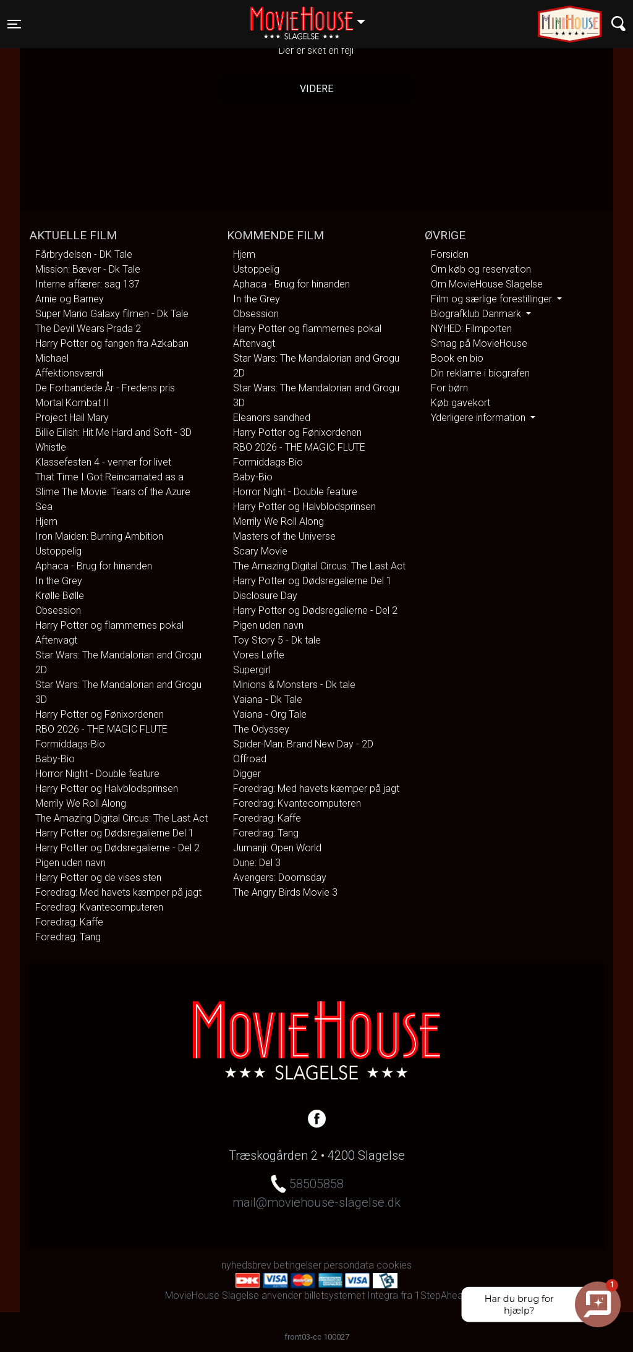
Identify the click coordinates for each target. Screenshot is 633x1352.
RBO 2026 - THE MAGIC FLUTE (101, 729)
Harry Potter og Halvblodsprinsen (106, 788)
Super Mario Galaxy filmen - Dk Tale (112, 314)
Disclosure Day (265, 596)
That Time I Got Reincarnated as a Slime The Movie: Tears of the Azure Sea (112, 491)
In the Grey (58, 581)
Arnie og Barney (69, 299)
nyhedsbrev (246, 1265)
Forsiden (450, 254)
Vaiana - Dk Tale (267, 699)
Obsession (58, 610)
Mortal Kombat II (72, 403)
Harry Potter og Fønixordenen (99, 714)
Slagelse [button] (313, 16)
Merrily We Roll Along (80, 803)
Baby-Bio (55, 759)
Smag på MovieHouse (479, 343)
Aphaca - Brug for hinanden (93, 566)
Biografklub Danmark (477, 314)
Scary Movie (260, 551)
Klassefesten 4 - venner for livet (103, 462)
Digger (247, 774)
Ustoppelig (58, 551)
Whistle (50, 447)
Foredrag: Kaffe (69, 922)
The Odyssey (261, 729)
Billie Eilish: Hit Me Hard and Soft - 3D (113, 432)
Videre (316, 89)
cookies (394, 1265)
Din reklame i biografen (480, 373)
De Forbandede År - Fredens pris (105, 388)
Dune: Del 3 (257, 863)
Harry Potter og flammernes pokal (109, 625)
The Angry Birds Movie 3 (285, 892)
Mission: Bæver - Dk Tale (87, 269)
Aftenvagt (56, 640)
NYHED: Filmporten (471, 328)
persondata (349, 1265)
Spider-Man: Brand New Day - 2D (303, 744)
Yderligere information (479, 417)
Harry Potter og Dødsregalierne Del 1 (114, 833)
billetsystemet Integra (351, 1295)
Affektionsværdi (69, 373)
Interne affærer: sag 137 (87, 284)
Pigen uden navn (70, 863)
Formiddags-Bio (70, 744)
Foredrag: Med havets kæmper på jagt (118, 892)
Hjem (46, 521)
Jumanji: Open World (277, 848)
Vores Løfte (258, 655)
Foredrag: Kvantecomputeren (99, 907)
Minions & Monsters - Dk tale (294, 685)
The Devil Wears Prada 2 (88, 328)
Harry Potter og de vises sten (98, 877)
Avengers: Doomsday (279, 877)
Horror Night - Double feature (97, 774)
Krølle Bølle (59, 596)
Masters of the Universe (284, 536)
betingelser (297, 1265)
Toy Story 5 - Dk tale (277, 640)
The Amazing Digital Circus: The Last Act (121, 818)
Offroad (249, 759)
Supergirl (252, 670)
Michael (52, 358)
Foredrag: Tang (68, 937)
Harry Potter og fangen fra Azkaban (112, 343)
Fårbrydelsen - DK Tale (83, 254)
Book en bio (457, 358)
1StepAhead (442, 1295)
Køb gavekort (460, 403)
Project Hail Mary (72, 417)
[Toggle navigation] (14, 24)
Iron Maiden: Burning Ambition (99, 536)
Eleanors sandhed (271, 417)
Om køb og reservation (481, 269)
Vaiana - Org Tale (270, 714)
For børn (449, 388)
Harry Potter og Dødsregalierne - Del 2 (117, 848)
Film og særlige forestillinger (492, 299)
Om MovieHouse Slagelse (487, 284)
